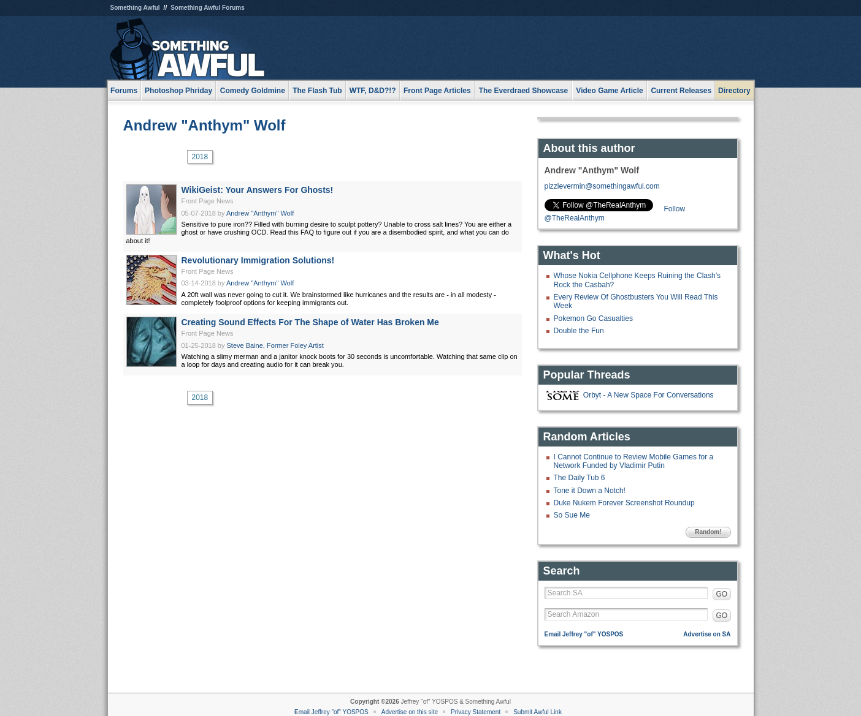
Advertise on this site (409, 712)
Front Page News (208, 201)
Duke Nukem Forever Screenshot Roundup (624, 503)
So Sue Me (572, 515)
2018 (200, 157)
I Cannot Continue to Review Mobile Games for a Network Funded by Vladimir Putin (634, 461)
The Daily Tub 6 (579, 477)
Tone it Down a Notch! (590, 490)
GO (722, 594)
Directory (734, 90)
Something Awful (135, 7)
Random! (708, 532)
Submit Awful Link (537, 712)
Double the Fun (579, 330)
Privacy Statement (475, 712)
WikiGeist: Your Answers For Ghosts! (258, 190)
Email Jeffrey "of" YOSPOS (584, 634)
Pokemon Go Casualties (593, 318)
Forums (123, 90)
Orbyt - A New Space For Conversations (648, 395)
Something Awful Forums (207, 7)
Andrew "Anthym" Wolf (204, 125)
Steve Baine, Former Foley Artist (275, 345)
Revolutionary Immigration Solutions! (258, 260)
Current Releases (681, 90)
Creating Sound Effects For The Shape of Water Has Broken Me (310, 322)
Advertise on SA (706, 634)
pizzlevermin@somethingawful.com (602, 186)
